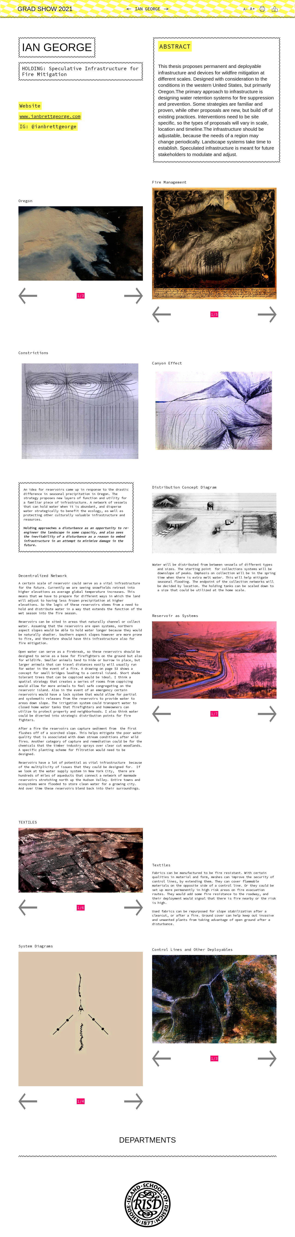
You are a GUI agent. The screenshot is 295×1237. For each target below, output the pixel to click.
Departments (147, 1140)
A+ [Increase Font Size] (252, 9)
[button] (27, 296)
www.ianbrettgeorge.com (53, 117)
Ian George (147, 9)
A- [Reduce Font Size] (244, 9)
